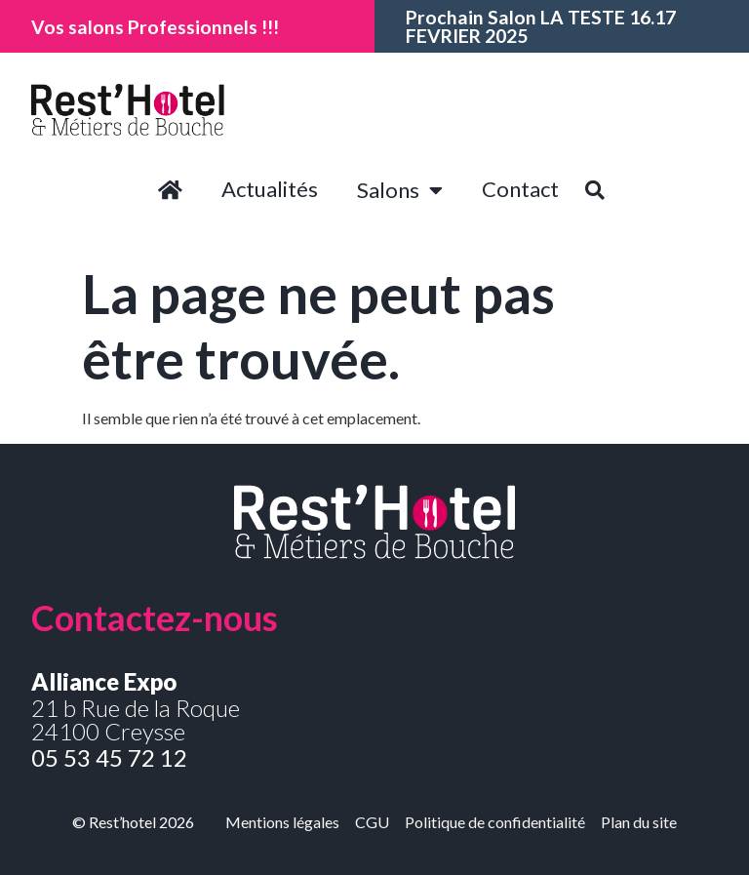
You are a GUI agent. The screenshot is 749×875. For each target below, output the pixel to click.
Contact (520, 189)
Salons (400, 190)
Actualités (269, 189)
